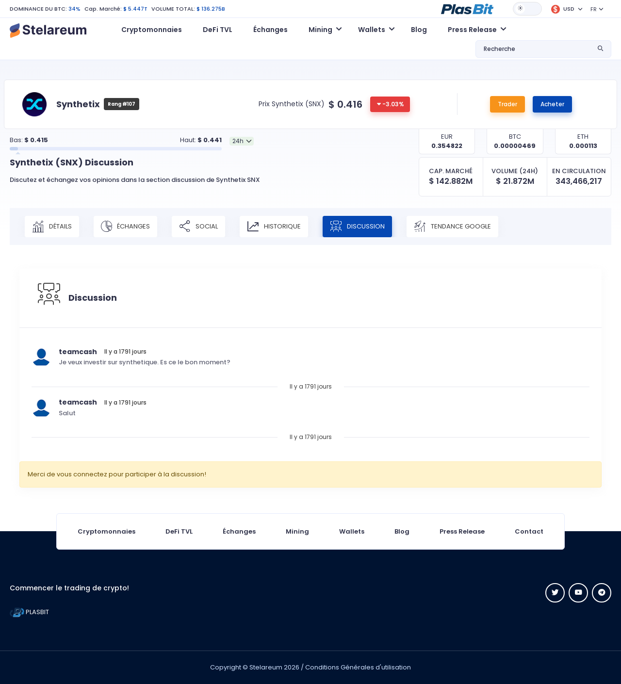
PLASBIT (29, 612)
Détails (52, 226)
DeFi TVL (217, 29)
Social (198, 226)
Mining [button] (320, 29)
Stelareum (265, 667)
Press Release (462, 531)
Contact (529, 531)
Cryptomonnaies (151, 29)
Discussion (357, 226)
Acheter (552, 104)
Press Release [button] (472, 29)
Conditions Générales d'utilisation (358, 667)
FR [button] (593, 9)
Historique (274, 226)
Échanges (270, 29)
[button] (467, 8)
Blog (419, 29)
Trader (507, 104)
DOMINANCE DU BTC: (38, 9)
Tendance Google (452, 226)
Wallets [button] (371, 29)
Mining (297, 531)
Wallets (351, 531)
